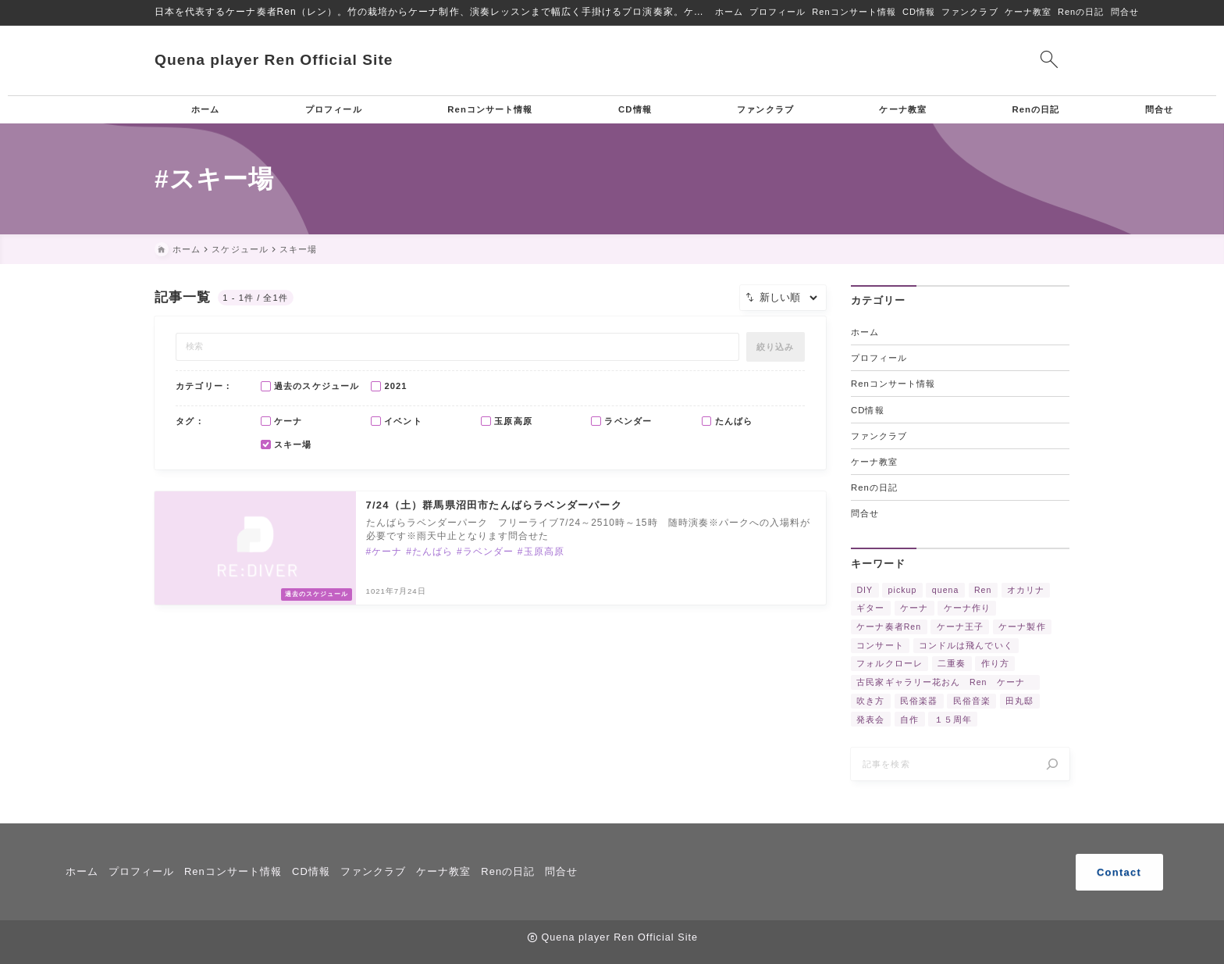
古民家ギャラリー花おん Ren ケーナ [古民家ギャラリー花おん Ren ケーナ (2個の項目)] (945, 683)
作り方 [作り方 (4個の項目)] (995, 664)
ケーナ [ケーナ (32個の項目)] (914, 609)
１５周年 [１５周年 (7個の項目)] (953, 720)
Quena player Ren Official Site (274, 60)
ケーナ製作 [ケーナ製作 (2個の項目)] (1021, 627)
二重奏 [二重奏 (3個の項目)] (952, 664)
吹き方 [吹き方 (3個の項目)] (870, 701)
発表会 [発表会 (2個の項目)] (870, 720)
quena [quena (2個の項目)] (945, 590)
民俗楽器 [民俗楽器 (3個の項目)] (919, 701)
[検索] (1052, 767)
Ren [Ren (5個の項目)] (983, 590)
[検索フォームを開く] (1048, 60)
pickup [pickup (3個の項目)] (902, 590)
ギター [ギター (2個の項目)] (870, 609)
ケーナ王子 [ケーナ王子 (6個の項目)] (960, 627)
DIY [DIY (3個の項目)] (864, 590)
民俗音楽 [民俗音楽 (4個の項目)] (972, 701)
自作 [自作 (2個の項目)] (909, 720)
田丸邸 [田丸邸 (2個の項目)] (1019, 701)
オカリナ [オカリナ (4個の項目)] (1025, 590)
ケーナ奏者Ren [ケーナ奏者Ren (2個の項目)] (888, 627)
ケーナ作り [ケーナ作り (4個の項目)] (967, 609)
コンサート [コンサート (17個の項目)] (879, 646)
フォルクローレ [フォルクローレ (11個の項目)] (889, 664)
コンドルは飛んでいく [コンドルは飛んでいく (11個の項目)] (966, 646)
